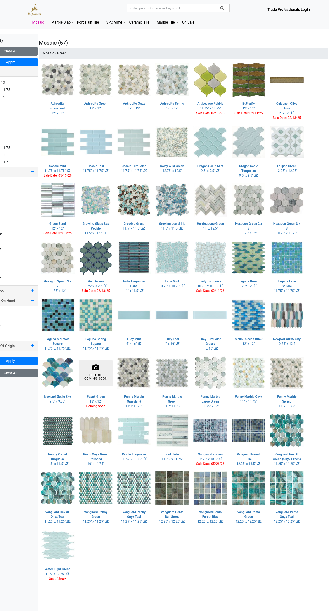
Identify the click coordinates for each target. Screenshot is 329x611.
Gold (9, 212)
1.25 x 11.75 (15, 90)
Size (27, 71)
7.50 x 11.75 (15, 162)
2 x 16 (10, 119)
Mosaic (38, 22)
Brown (10, 205)
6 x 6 (9, 140)
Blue (8, 198)
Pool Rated (27, 290)
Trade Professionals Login (288, 9)
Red (8, 255)
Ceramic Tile (139, 22)
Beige (9, 183)
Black (9, 190)
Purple (10, 248)
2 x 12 (10, 111)
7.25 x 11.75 (15, 148)
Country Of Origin (27, 346)
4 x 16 (10, 126)
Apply (27, 62)
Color (27, 172)
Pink (8, 241)
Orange (11, 234)
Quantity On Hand (27, 300)
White (10, 270)
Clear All (27, 51)
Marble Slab (61, 22)
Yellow (10, 277)
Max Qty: (10, 326)
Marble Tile (166, 22)
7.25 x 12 (12, 155)
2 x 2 (9, 104)
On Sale (188, 22)
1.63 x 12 (12, 97)
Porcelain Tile (88, 22)
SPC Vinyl (114, 22)
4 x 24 (10, 133)
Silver (9, 263)
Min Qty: (10, 312)
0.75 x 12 (12, 83)
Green (10, 219)
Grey (8, 227)
